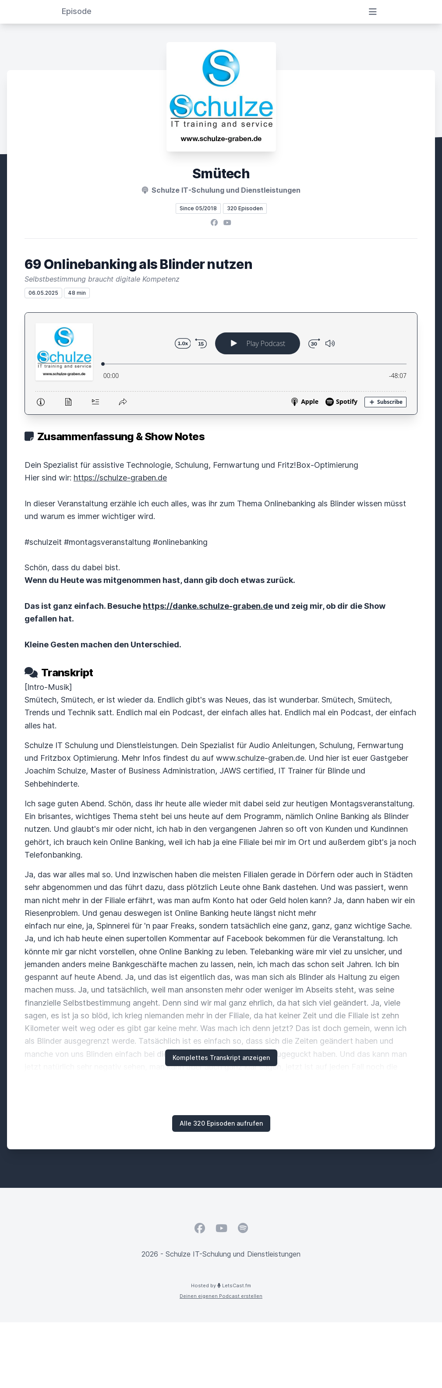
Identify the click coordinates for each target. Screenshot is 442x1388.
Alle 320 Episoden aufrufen (221, 1123)
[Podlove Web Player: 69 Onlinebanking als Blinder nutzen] (221, 363)
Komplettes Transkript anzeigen (221, 1057)
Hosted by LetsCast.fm (221, 1285)
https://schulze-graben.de (120, 477)
